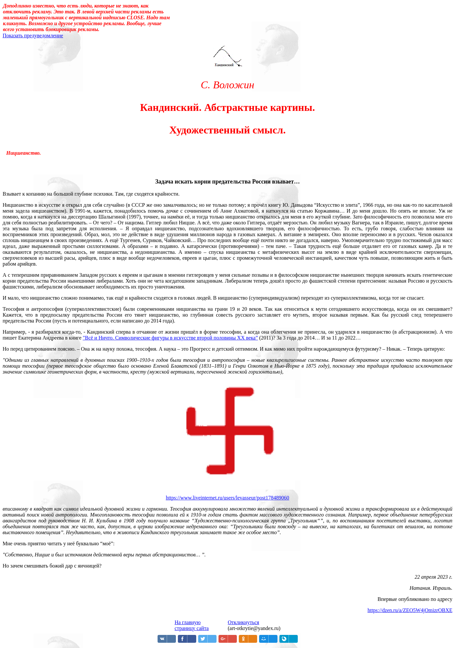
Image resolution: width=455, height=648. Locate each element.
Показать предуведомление (33, 35)
